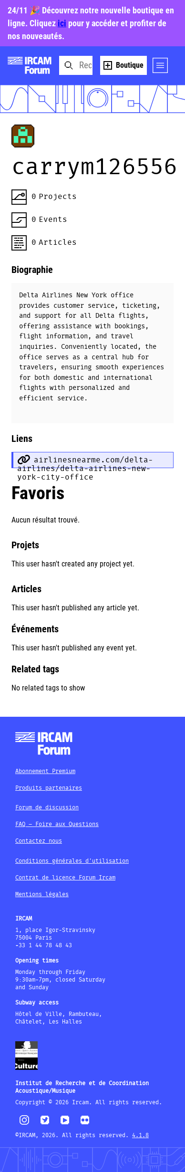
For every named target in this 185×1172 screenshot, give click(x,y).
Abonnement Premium (45, 771)
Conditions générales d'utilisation (72, 861)
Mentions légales (42, 894)
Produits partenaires (48, 788)
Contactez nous (38, 841)
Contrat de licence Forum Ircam (65, 877)
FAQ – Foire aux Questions (57, 824)
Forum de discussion (47, 807)
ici (62, 23)
